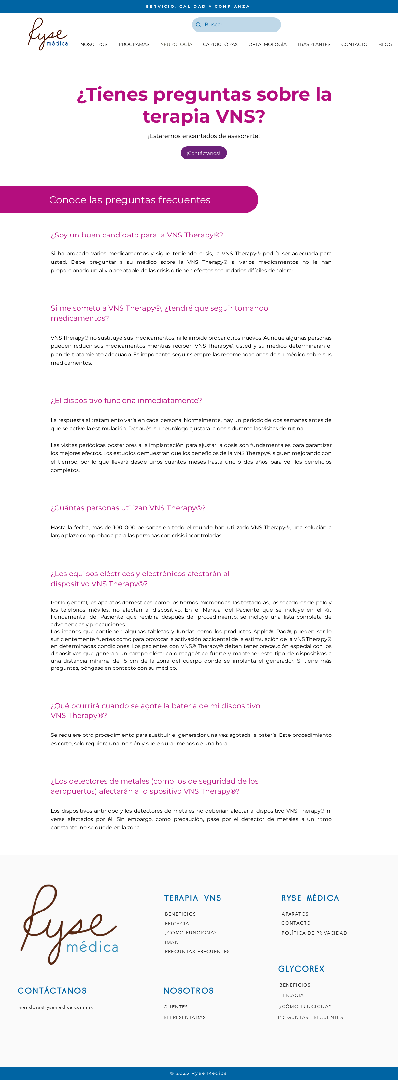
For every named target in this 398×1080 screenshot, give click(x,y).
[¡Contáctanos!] (204, 152)
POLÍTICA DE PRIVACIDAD (315, 933)
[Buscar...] (236, 24)
